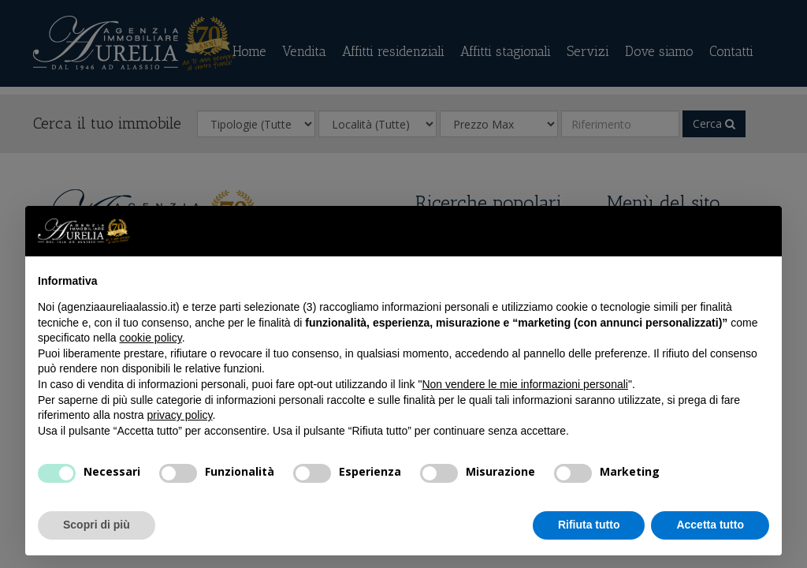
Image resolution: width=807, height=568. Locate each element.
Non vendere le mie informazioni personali (524, 384)
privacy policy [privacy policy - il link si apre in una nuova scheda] (180, 415)
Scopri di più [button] (96, 524)
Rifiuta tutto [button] (589, 524)
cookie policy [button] (151, 337)
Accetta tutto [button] (710, 524)
